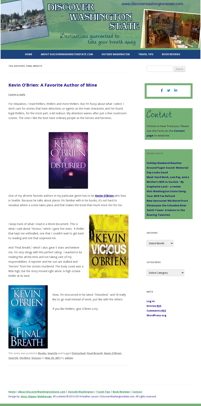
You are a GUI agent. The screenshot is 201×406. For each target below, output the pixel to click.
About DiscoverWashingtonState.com (67, 54)
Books (42, 353)
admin (69, 358)
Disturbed (79, 353)
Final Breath (95, 353)
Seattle (52, 353)
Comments (156, 310)
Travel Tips (145, 54)
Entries (154, 306)
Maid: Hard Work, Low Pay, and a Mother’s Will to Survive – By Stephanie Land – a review (168, 181)
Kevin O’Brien (104, 196)
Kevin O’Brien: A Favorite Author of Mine (52, 85)
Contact (137, 391)
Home (28, 54)
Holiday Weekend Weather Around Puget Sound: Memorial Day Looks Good (167, 167)
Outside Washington (115, 54)
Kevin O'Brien (113, 353)
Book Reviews (171, 54)
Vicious (36, 358)
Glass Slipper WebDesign (36, 396)
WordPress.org (156, 315)
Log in (151, 301)
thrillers (24, 358)
